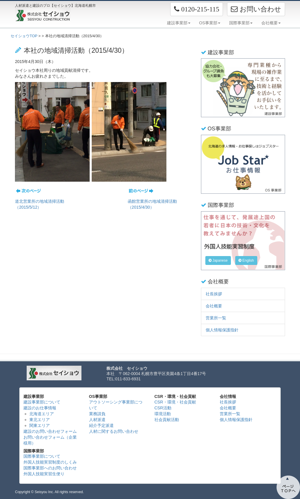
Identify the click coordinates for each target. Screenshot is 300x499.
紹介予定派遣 (101, 425)
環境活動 (162, 413)
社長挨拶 (214, 294)
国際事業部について (41, 456)
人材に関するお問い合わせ (113, 431)
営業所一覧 (216, 318)
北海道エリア (41, 413)
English (246, 260)
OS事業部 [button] (209, 23)
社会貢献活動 (166, 419)
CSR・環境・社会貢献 (175, 402)
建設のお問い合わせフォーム (50, 431)
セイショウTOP (24, 36)
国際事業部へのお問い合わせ (50, 468)
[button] (196, 9)
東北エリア (39, 419)
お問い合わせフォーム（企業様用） (50, 440)
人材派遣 (97, 419)
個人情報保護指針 (222, 330)
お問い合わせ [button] (256, 9)
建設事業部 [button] (178, 23)
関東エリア (39, 425)
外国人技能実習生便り (43, 473)
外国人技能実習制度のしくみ (50, 462)
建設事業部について (41, 402)
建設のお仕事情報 (39, 408)
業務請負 (97, 413)
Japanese (218, 260)
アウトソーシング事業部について (115, 405)
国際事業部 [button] (241, 23)
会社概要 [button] (271, 23)
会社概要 (214, 306)
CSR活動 (162, 408)
